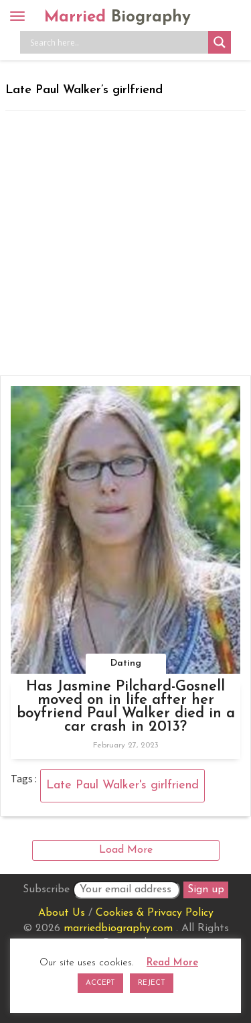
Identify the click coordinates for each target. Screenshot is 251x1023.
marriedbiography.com (118, 928)
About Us (61, 913)
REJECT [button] (151, 983)
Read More (172, 963)
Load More (126, 850)
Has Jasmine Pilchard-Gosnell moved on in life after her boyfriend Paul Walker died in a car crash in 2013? (126, 707)
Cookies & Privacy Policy (155, 913)
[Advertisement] (125, 243)
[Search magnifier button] (219, 42)
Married (117, 17)
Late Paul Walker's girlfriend (122, 785)
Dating (125, 663)
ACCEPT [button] (100, 983)
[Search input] (117, 42)
